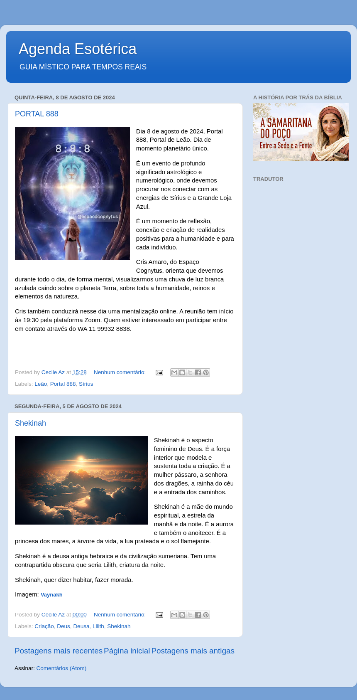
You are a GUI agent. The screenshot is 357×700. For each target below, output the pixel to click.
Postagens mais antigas (193, 650)
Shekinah (30, 423)
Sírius (86, 384)
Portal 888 (63, 384)
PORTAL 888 (37, 114)
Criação (44, 626)
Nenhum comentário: (120, 372)
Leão (40, 384)
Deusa (81, 626)
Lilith (98, 626)
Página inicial (127, 650)
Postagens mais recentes (59, 650)
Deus (63, 626)
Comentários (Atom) (62, 668)
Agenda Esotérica (78, 48)
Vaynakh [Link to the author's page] (52, 595)
